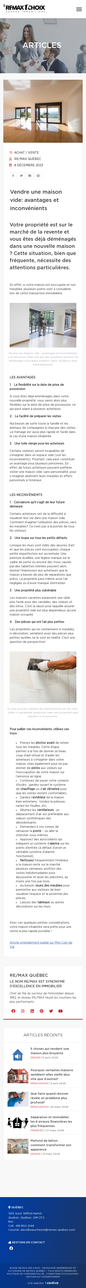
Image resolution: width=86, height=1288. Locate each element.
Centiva (51, 1282)
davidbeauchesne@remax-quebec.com (48, 1230)
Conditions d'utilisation (62, 1274)
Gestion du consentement (43, 1277)
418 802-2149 (24, 1226)
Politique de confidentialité (25, 1274)
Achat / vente (24, 152)
